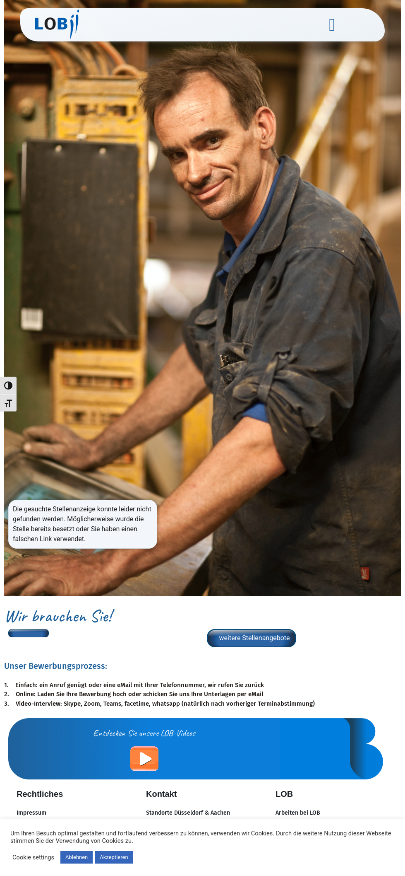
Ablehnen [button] (76, 857)
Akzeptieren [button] (114, 857)
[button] (331, 25)
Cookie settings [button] (33, 857)
